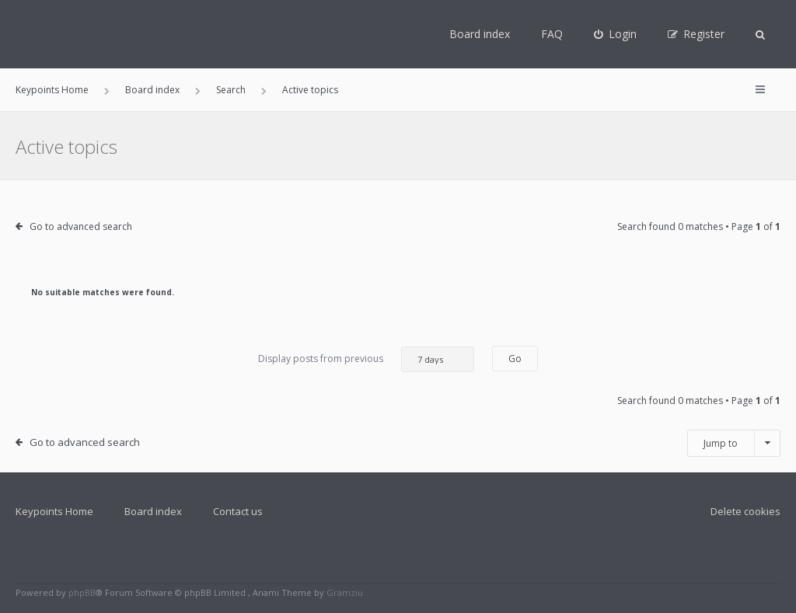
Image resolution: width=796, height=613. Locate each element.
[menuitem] (615, 34)
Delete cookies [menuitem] (745, 511)
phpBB (82, 592)
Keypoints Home (54, 511)
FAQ (552, 33)
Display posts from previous (366, 359)
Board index (479, 33)
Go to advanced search (81, 226)
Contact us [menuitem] (238, 511)
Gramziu (344, 592)
